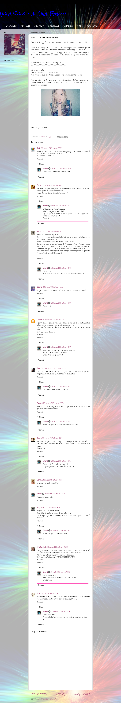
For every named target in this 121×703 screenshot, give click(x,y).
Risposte (42, 164)
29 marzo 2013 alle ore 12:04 (51, 148)
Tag (79, 26)
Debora (39, 287)
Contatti (39, 26)
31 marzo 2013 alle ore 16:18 (61, 168)
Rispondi (40, 159)
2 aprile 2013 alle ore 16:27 (60, 572)
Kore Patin (40, 368)
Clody (38, 148)
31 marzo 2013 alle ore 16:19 (61, 206)
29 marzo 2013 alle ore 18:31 (53, 403)
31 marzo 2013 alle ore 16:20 (61, 268)
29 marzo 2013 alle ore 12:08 (52, 185)
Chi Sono (25, 26)
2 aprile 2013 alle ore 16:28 (60, 611)
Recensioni (53, 26)
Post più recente (39, 694)
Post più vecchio (82, 694)
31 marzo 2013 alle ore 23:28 (57, 547)
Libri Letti (92, 26)
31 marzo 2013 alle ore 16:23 (61, 461)
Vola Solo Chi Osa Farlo (33, 14)
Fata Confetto (41, 547)
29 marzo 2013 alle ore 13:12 (53, 287)
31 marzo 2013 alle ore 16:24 (52, 480)
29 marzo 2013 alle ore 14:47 (55, 320)
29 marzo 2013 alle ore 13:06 (50, 231)
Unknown (40, 320)
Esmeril (39, 403)
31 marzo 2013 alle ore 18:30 (50, 507)
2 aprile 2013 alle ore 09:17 (50, 593)
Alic (38, 231)
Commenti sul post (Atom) (47, 699)
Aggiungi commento (39, 632)
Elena (39, 185)
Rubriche (68, 26)
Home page (10, 26)
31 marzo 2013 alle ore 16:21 (61, 347)
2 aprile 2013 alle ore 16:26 (60, 530)
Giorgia (39, 480)
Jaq (38, 507)
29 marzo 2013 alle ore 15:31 (55, 368)
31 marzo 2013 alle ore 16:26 (55, 494)
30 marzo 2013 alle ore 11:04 (52, 438)
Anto (38, 593)
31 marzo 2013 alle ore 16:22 (61, 386)
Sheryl (45, 168)
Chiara (39, 438)
